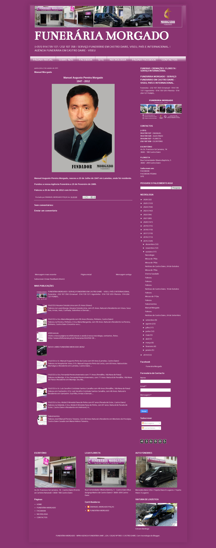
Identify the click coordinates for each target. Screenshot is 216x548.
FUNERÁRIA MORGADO (101, 36)
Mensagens (148, 423)
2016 (145, 237)
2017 (145, 233)
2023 (145, 211)
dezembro (150, 244)
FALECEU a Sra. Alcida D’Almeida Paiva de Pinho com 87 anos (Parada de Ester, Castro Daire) (87, 402)
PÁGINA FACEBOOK (144, 59)
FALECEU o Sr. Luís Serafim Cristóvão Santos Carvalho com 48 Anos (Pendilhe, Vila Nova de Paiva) (89, 388)
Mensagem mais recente (45, 274)
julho (148, 327)
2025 (145, 203)
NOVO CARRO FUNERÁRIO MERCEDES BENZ (66, 347)
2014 (145, 355)
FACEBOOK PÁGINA (148, 174)
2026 (145, 199)
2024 (145, 207)
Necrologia (149, 255)
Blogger (156, 535)
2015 (145, 241)
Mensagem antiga (123, 274)
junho (148, 331)
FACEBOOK (85, 59)
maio (148, 335)
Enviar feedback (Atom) (55, 279)
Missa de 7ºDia (151, 259)
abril (148, 339)
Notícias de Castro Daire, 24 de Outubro (162, 266)
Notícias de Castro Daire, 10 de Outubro (162, 289)
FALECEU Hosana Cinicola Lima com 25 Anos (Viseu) (70, 305)
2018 (145, 229)
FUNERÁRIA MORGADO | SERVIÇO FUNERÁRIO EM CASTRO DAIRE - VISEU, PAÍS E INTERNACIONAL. (89, 291)
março (148, 342)
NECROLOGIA (118, 59)
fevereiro (150, 346)
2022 (145, 214)
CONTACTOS (169, 59)
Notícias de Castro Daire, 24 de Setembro (163, 315)
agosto (149, 324)
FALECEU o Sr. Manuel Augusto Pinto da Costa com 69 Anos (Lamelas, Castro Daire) (83, 361)
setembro (150, 320)
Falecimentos (54, 416)
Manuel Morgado (152, 308)
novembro (150, 248)
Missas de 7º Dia (152, 296)
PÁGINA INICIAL (43, 59)
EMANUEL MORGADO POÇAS (102, 507)
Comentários (148, 428)
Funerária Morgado (154, 366)
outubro (149, 252)
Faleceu (148, 277)
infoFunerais (53, 333)
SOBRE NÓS (66, 59)
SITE (101, 59)
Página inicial (86, 274)
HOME (39, 504)
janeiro (149, 350)
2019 (145, 226)
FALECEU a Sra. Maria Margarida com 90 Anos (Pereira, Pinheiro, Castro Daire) (80, 319)
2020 (145, 222)
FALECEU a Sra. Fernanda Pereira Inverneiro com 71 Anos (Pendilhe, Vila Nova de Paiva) (84, 374)
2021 (145, 218)
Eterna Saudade (152, 274)
